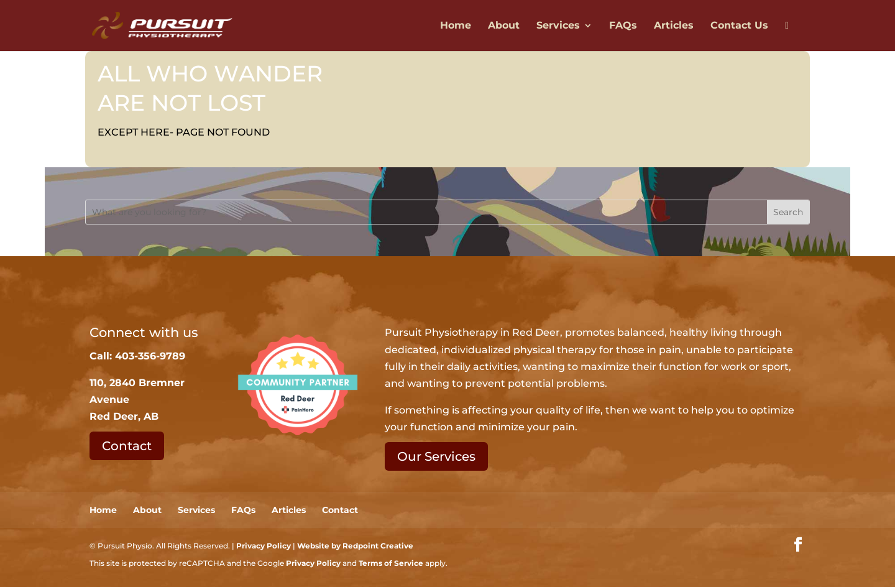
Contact (127, 445)
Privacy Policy (263, 545)
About (504, 26)
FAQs (623, 26)
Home (455, 26)
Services (558, 26)
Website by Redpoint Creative (355, 545)
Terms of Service (391, 563)
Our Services (436, 456)
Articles (674, 26)
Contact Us (739, 26)
